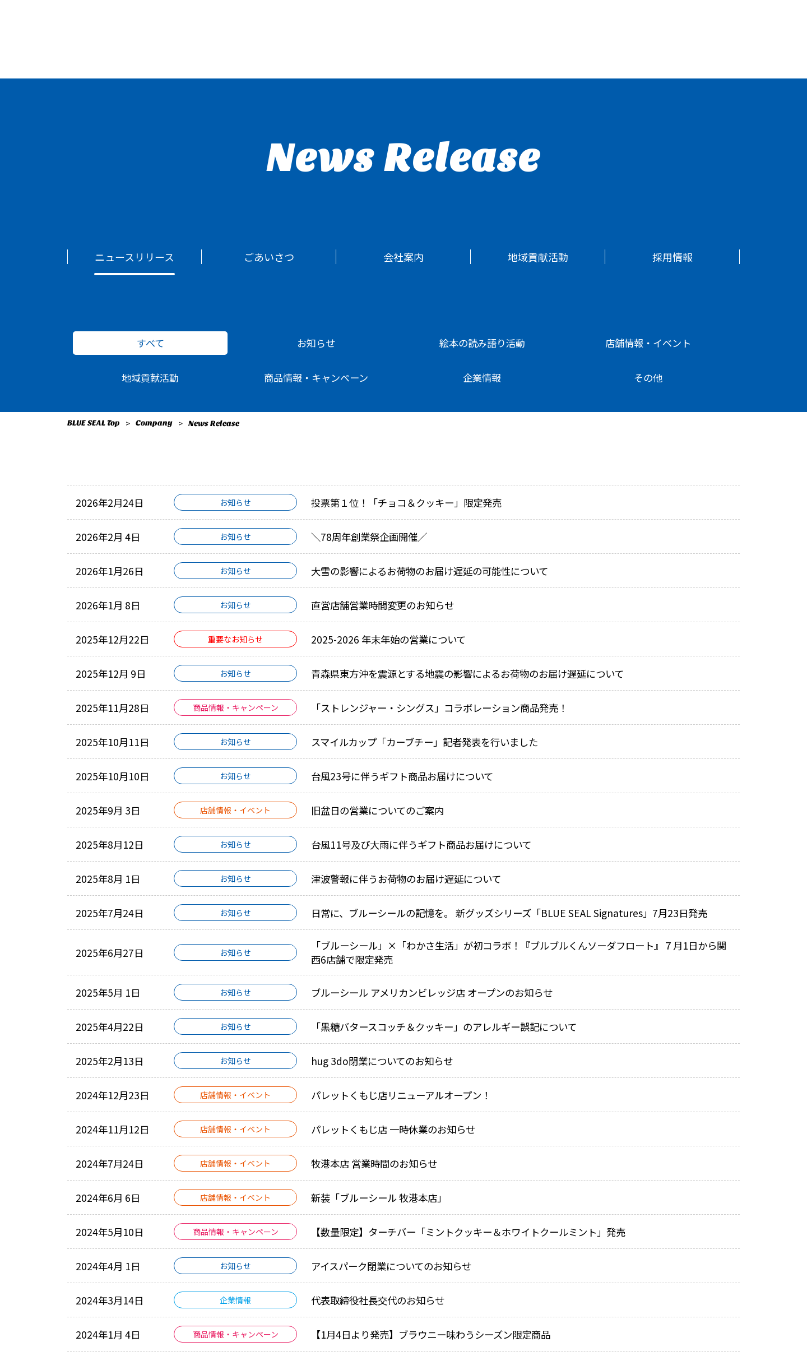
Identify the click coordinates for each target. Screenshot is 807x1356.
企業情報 (482, 380)
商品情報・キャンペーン (316, 380)
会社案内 (403, 256)
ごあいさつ (269, 256)
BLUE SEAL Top (93, 427)
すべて (150, 343)
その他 (648, 380)
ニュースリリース (134, 256)
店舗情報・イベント (647, 343)
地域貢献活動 (538, 256)
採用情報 (672, 256)
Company (154, 427)
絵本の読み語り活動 (482, 343)
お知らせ (316, 343)
